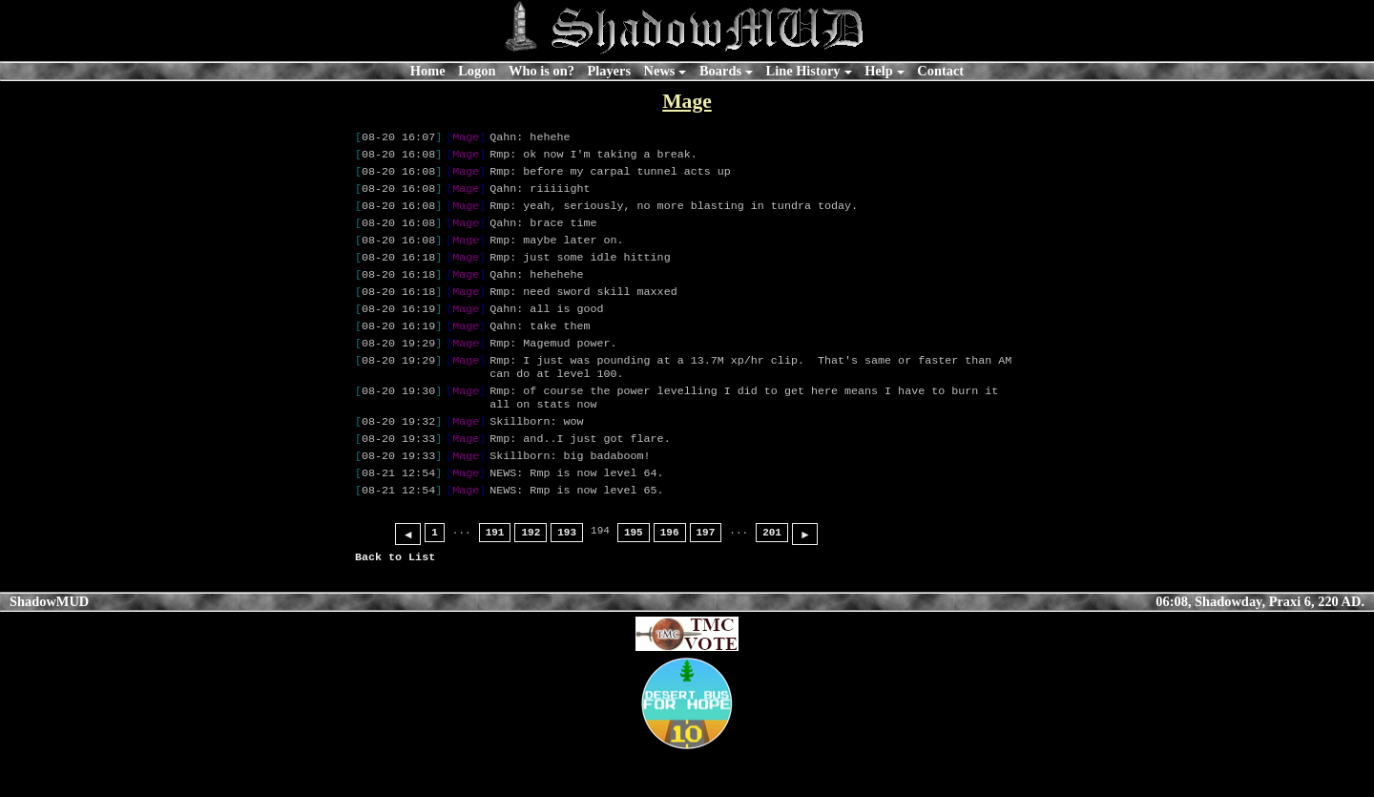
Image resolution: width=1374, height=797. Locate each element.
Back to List (395, 600)
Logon (476, 70)
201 (771, 576)
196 (669, 576)
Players (609, 70)
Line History (803, 70)
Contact (940, 70)
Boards (720, 70)
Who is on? (541, 70)
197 (706, 576)
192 (530, 576)
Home (428, 70)
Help (878, 70)
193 (566, 576)
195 (633, 576)
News (660, 70)
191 (495, 576)
